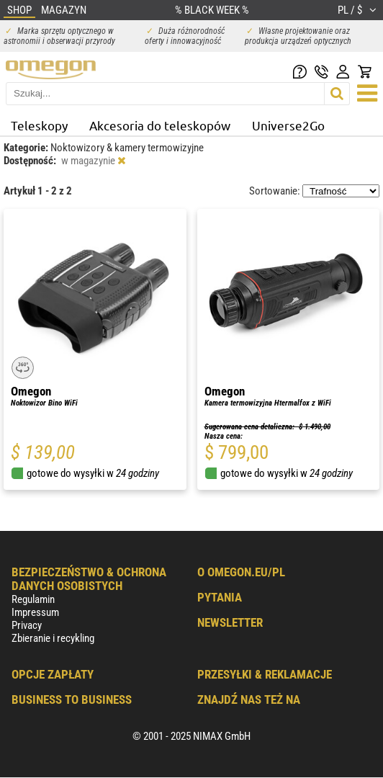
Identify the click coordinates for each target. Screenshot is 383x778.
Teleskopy (39, 125)
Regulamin (33, 599)
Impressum (35, 612)
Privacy (27, 625)
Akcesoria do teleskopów (159, 125)
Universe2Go (288, 125)
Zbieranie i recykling (53, 638)
